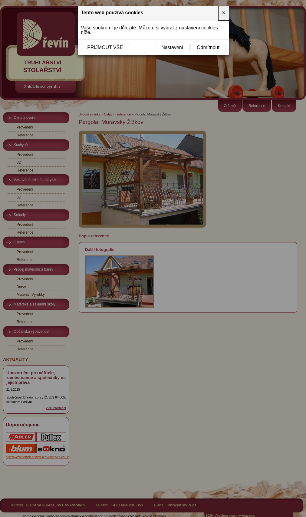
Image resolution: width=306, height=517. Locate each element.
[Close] (223, 13)
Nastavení (172, 47)
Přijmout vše (105, 47)
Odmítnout (208, 47)
